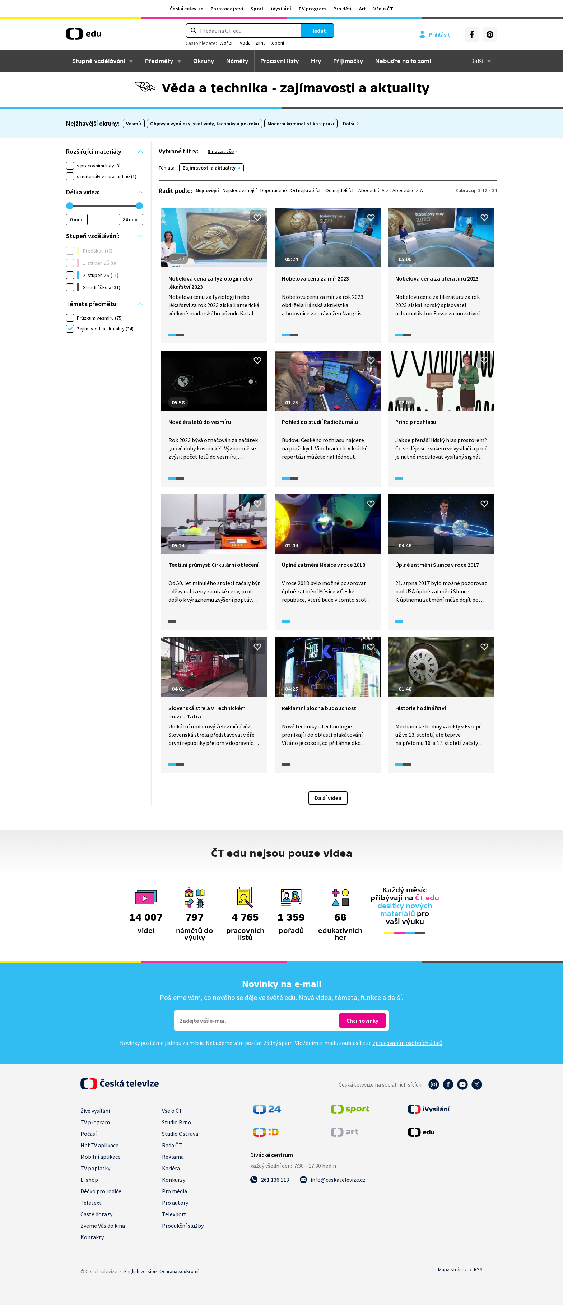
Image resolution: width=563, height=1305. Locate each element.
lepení (277, 43)
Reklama (173, 1156)
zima (261, 43)
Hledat (317, 30)
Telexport (174, 1214)
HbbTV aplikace (99, 1145)
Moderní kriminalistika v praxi (300, 123)
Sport (257, 8)
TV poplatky (95, 1168)
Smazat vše (221, 151)
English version (140, 1271)
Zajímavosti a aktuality (209, 168)
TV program (312, 8)
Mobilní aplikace (100, 1156)
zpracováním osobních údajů (407, 1042)
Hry (316, 61)
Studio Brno (176, 1122)
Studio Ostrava (180, 1133)
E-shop (89, 1179)
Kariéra (171, 1168)
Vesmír (133, 123)
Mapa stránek (452, 1269)
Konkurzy (173, 1179)
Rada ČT (172, 1145)
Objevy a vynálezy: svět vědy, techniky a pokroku (204, 123)
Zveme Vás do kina (102, 1225)
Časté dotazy (96, 1214)
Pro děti (342, 8)
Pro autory (175, 1202)
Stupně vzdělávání (98, 61)
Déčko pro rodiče (100, 1191)
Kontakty (92, 1237)
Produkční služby (183, 1225)
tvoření (227, 43)
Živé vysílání (95, 1110)
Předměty (159, 61)
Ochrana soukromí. (179, 1271)
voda (245, 43)
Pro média (174, 1191)
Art (362, 8)
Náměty (237, 61)
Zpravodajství (226, 8)
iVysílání (281, 8)
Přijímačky (348, 61)
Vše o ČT (383, 8)
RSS (478, 1269)
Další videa (328, 797)
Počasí (88, 1133)
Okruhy (203, 61)
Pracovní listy (279, 61)
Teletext (91, 1202)
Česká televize (186, 8)
